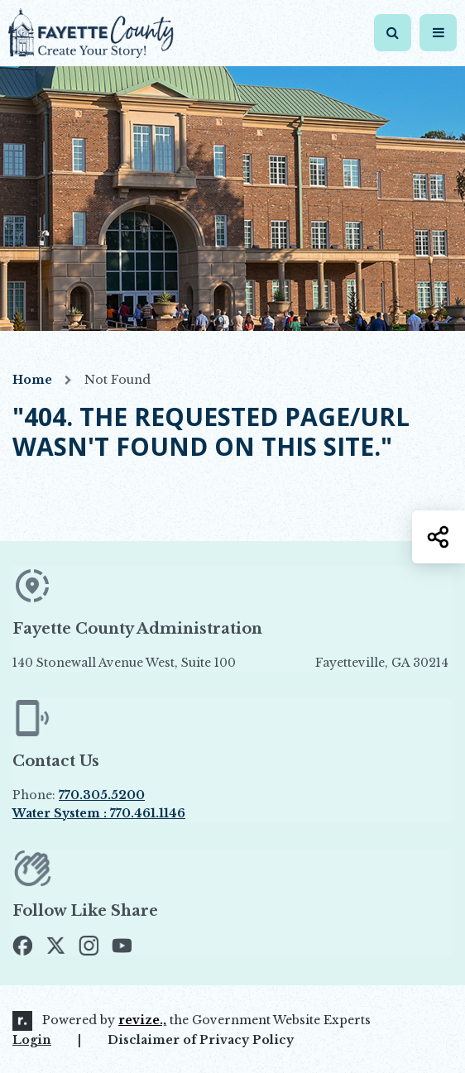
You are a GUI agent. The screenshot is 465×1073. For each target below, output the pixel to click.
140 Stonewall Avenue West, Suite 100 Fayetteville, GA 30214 (230, 662)
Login (31, 1039)
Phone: (78, 795)
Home (32, 379)
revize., (142, 1020)
